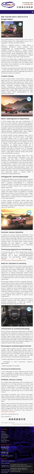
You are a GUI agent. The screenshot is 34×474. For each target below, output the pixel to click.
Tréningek (3, 433)
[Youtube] (25, 7)
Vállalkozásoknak (5, 436)
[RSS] (32, 7)
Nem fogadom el (22, 468)
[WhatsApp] (19, 419)
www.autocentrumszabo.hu (8, 411)
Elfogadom (14, 468)
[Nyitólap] (8, 5)
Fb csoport (3, 439)
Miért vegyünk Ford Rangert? (8, 422)
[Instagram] (29, 7)
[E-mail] (18, 7)
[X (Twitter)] (12, 419)
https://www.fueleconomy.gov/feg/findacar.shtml (13, 260)
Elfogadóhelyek (4, 437)
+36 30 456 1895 (27, 4)
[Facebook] (22, 7)
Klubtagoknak (4, 434)
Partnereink (3, 442)
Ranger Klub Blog (5, 440)
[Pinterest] (17, 419)
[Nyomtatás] (24, 419)
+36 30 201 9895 (4, 453)
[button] (32, 12)
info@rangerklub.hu (9, 455)
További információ (14, 471)
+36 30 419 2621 (4, 450)
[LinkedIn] (27, 7)
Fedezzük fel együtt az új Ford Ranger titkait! (22, 424)
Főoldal (2, 431)
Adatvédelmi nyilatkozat (6, 471)
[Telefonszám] (20, 7)
